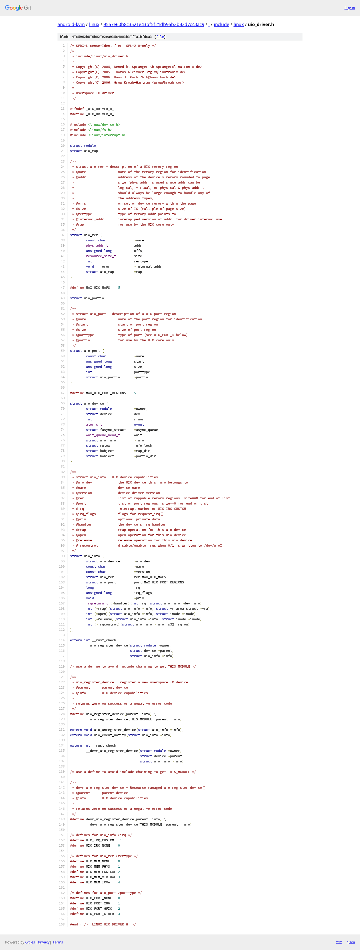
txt (339, 942)
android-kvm (71, 24)
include (221, 24)
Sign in (349, 8)
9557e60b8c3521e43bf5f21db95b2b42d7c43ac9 (154, 24)
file (160, 37)
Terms (57, 942)
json (351, 942)
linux (94, 24)
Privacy (44, 942)
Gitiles (30, 942)
